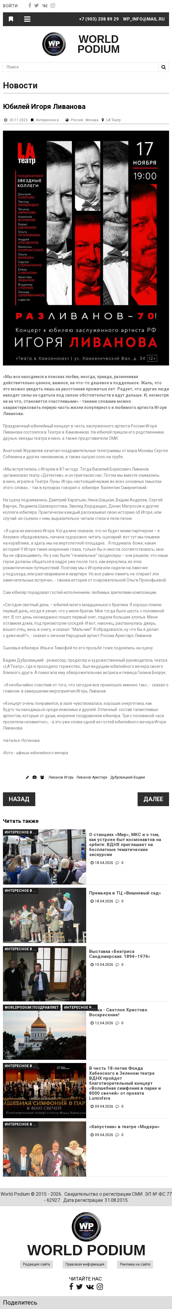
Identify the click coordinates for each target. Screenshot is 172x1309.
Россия (77, 120)
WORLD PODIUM (99, 44)
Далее (153, 799)
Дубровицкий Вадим (127, 777)
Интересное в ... (49, 120)
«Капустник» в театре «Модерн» (124, 1126)
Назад (19, 799)
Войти (11, 6)
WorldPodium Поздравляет (32, 1007)
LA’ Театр (113, 120)
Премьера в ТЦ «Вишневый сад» (125, 893)
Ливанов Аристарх (91, 777)
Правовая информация (85, 1264)
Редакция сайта (36, 1264)
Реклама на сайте (135, 1264)
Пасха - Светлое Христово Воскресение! (118, 1012)
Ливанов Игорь (61, 777)
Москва (92, 120)
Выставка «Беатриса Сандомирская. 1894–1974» (119, 954)
